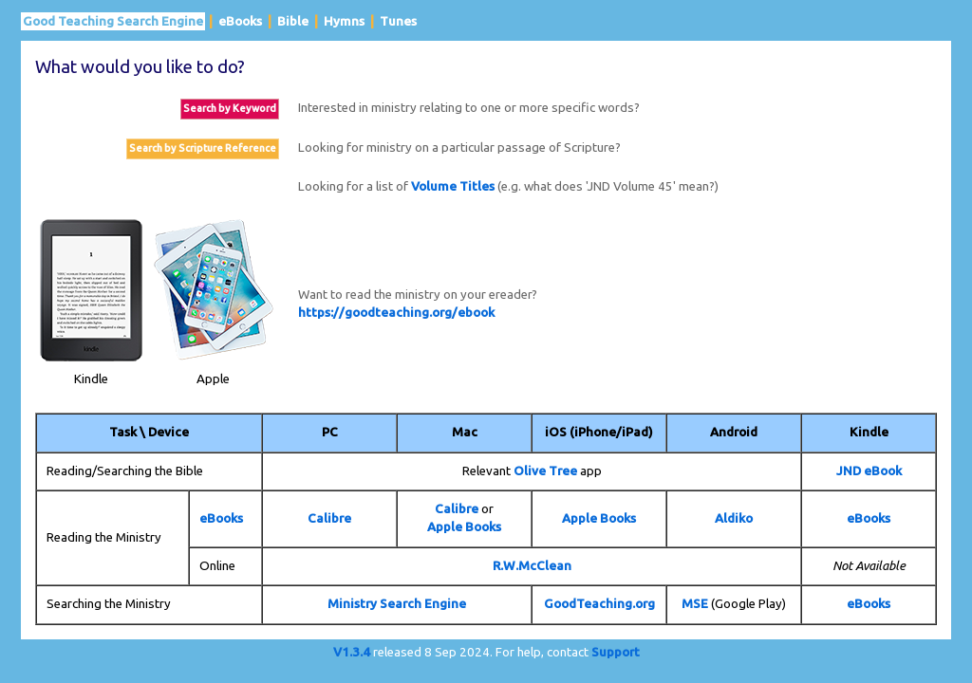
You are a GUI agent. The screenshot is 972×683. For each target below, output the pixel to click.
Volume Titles (453, 186)
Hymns (344, 21)
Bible (292, 21)
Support (615, 652)
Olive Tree (545, 471)
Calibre (329, 518)
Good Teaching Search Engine (113, 21)
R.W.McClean (532, 566)
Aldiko (734, 518)
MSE (695, 604)
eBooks (240, 21)
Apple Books (464, 527)
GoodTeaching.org (599, 604)
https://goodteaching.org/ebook (396, 312)
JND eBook (869, 471)
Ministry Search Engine (396, 604)
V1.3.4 (351, 652)
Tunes (398, 21)
